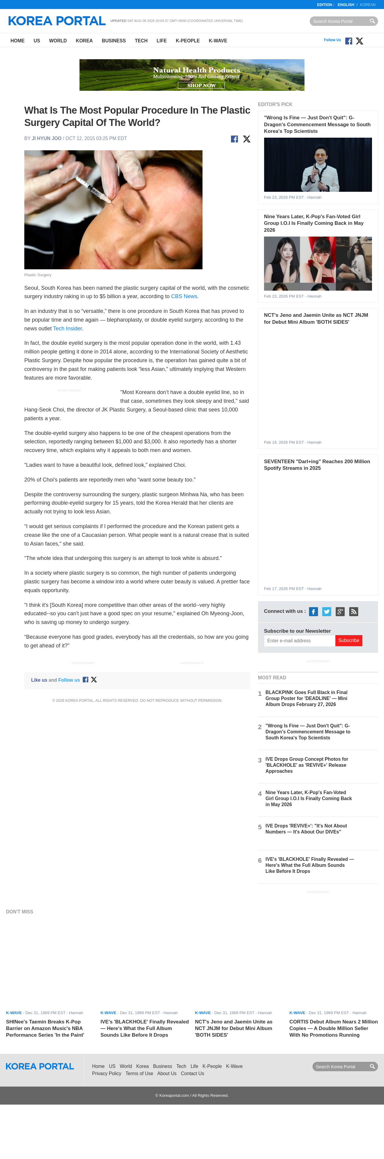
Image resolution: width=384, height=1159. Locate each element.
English (346, 5)
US (37, 40)
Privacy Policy (106, 1073)
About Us (166, 1073)
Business (114, 40)
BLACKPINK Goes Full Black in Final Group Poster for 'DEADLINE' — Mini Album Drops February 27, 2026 (306, 698)
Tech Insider (67, 329)
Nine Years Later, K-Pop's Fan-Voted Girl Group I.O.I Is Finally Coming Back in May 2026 (314, 223)
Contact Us (192, 1073)
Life (162, 40)
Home (17, 40)
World (58, 40)
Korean (368, 5)
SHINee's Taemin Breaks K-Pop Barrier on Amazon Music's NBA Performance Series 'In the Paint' (45, 1028)
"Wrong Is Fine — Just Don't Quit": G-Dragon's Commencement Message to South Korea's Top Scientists (317, 124)
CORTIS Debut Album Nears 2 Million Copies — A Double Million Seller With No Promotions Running (334, 1028)
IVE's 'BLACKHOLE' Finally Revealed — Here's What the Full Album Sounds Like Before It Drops (310, 865)
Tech (141, 40)
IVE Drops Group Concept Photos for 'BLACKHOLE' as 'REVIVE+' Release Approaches (307, 765)
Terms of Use (139, 1073)
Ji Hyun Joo (47, 138)
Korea (84, 40)
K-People (188, 40)
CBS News (184, 296)
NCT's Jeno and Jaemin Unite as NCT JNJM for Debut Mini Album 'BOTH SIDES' (234, 1028)
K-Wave (218, 40)
